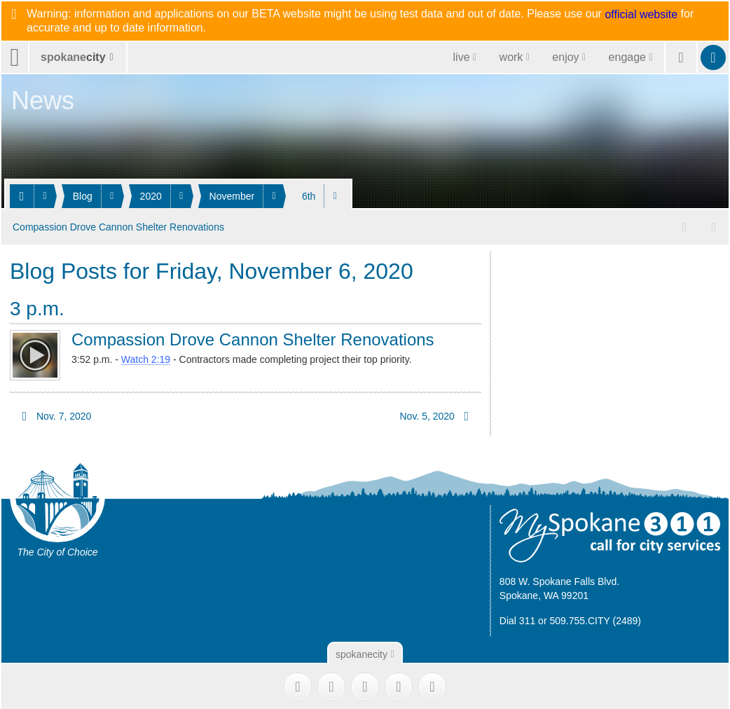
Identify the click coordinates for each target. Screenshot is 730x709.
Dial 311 (517, 620)
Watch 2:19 (145, 358)
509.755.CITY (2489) (595, 620)
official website (641, 14)
